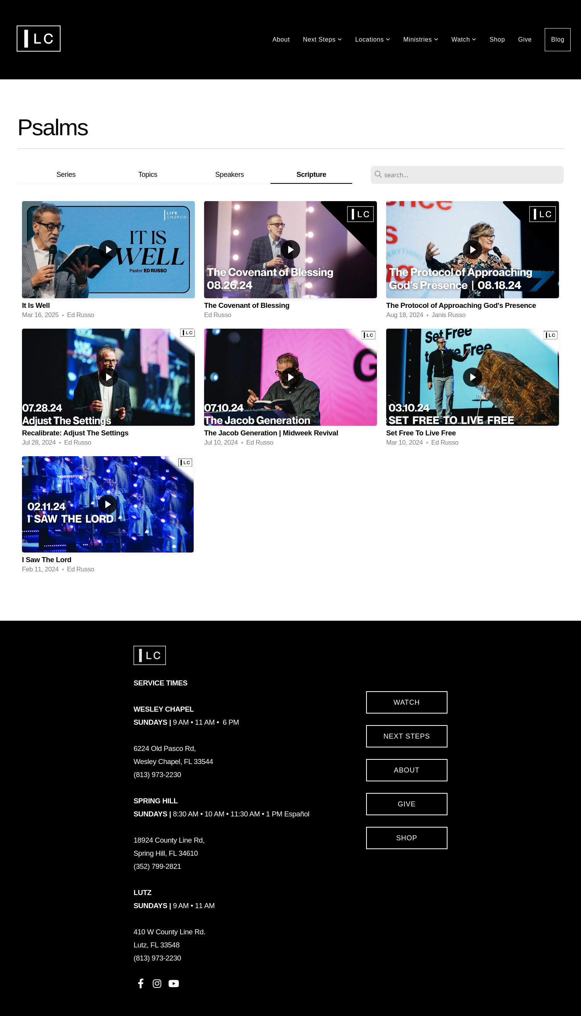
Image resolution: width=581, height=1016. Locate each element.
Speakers (229, 174)
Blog (557, 39)
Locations (372, 39)
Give (525, 39)
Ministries (421, 39)
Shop (497, 39)
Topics (147, 174)
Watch (463, 39)
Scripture (311, 174)
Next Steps (322, 39)
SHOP (406, 838)
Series (66, 174)
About (281, 39)
